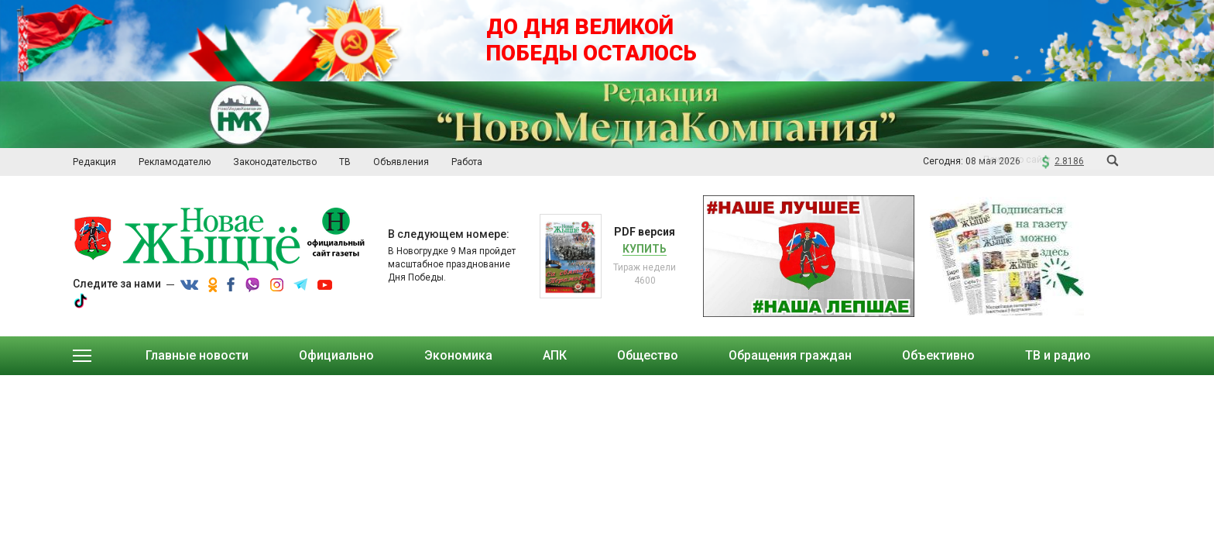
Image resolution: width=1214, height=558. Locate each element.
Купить (644, 249)
